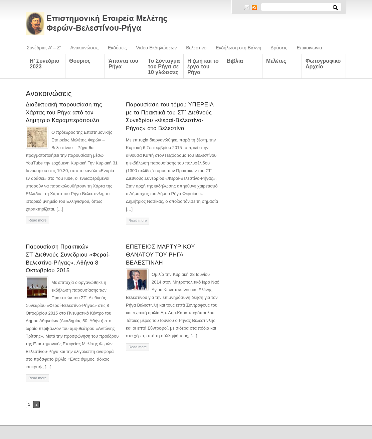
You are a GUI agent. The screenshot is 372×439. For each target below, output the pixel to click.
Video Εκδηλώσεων (156, 47)
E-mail (246, 7)
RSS (254, 7)
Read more (37, 220)
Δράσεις (278, 47)
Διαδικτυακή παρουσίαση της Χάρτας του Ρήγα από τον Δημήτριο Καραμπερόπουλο (64, 112)
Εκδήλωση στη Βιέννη (238, 47)
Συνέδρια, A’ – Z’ (44, 47)
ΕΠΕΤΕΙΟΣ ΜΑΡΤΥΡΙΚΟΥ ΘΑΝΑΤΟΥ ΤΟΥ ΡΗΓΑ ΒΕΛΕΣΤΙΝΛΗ (160, 255)
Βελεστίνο (196, 47)
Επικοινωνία (309, 47)
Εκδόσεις (117, 47)
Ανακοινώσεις (84, 47)
